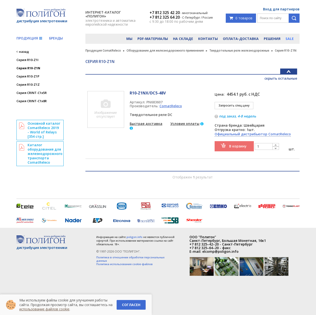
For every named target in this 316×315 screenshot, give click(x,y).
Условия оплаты (184, 123)
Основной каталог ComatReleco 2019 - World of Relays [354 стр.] (44, 130)
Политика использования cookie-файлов (124, 264)
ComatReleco (170, 106)
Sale (290, 38)
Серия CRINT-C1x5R (31, 92)
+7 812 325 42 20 (165, 12)
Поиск (294, 18)
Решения (272, 38)
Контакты (208, 38)
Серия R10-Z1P (27, 76)
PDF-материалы (152, 38)
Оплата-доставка (241, 38)
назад (24, 51)
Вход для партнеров (281, 9)
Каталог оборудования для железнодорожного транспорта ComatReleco (45, 154)
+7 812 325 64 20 (165, 17)
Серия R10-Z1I (27, 59)
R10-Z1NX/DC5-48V (148, 93)
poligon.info (135, 237)
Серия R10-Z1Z (28, 84)
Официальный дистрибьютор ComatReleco (253, 134)
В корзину (238, 146)
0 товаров (240, 18)
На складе (183, 38)
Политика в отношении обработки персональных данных (130, 259)
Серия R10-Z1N (28, 68)
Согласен (131, 304)
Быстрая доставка (146, 123)
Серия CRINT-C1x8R (31, 101)
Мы (129, 38)
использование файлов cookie (44, 309)
